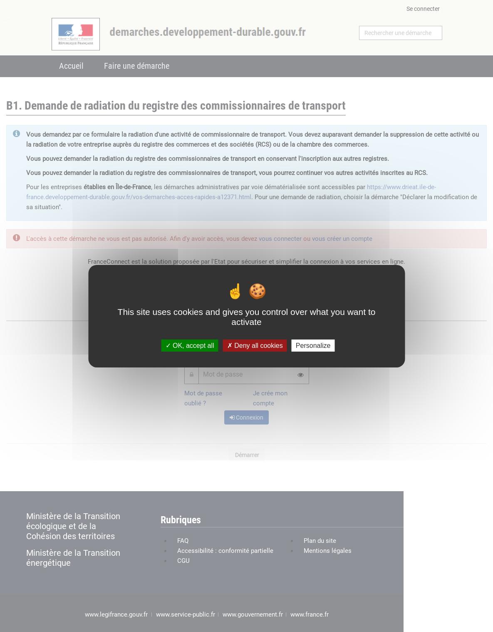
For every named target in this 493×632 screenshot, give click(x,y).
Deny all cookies (255, 345)
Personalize (313, 345)
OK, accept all (190, 345)
